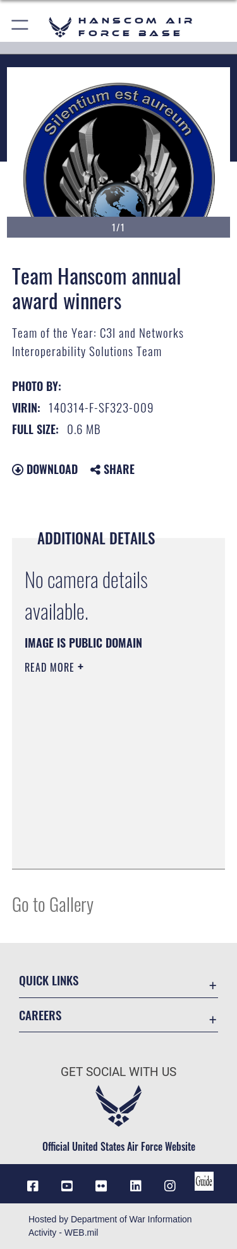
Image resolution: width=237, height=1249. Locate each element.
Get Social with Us (118, 1072)
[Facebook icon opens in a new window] (32, 1186)
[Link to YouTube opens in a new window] (67, 1186)
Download (45, 469)
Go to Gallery (53, 903)
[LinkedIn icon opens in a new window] (135, 1186)
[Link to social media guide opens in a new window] (204, 1181)
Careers (40, 1015)
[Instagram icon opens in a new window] (170, 1186)
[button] (20, 27)
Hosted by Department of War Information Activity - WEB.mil (110, 1226)
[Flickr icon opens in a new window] (101, 1186)
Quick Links (48, 980)
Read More (51, 667)
